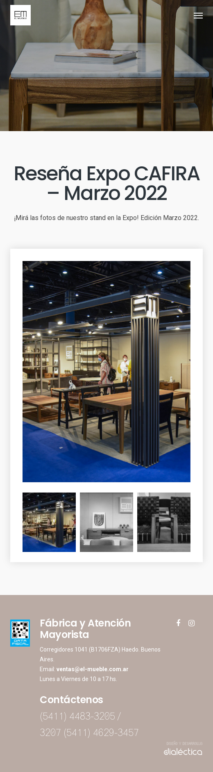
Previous (16, 522)
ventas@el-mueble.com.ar (93, 669)
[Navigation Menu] (198, 15)
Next (197, 522)
